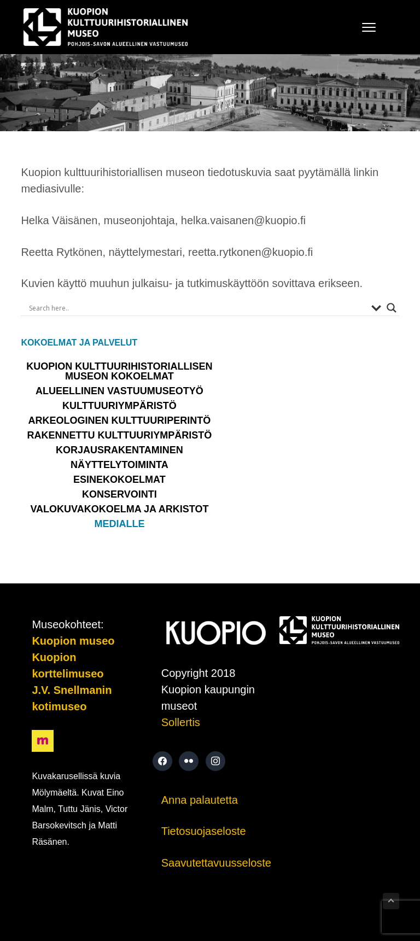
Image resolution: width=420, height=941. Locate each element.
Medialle (119, 524)
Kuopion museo (73, 641)
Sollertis (180, 722)
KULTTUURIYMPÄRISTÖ (119, 406)
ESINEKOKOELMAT (119, 479)
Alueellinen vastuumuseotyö (119, 391)
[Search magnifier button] (391, 307)
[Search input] (197, 307)
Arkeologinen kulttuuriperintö (119, 420)
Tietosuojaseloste (203, 831)
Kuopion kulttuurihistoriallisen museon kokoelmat (119, 371)
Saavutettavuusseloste (216, 863)
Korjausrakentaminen (119, 450)
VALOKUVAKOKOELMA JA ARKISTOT (119, 509)
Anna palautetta (199, 800)
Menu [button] (365, 27)
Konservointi (119, 494)
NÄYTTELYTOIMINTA (119, 465)
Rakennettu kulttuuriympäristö (119, 435)
